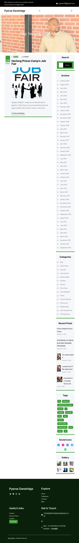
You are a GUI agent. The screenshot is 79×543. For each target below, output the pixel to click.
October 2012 (64, 244)
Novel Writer (11, 538)
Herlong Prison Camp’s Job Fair (28, 62)
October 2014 (64, 177)
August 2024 (64, 84)
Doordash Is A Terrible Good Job (68, 381)
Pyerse (26, 57)
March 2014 (64, 192)
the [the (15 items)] (71, 427)
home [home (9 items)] (60, 409)
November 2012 (65, 240)
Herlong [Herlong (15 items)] (65, 401)
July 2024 (63, 88)
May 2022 (63, 92)
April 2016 (63, 144)
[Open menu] (39, 11)
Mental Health (64, 277)
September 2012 (65, 248)
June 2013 (63, 225)
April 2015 (63, 166)
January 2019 (64, 110)
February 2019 (65, 107)
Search (67, 65)
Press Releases (65, 292)
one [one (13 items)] (65, 416)
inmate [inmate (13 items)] (61, 412)
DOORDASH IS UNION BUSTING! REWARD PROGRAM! (65, 343)
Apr (8, 63)
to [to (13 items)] (65, 431)
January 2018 (64, 125)
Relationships (64, 307)
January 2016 (64, 151)
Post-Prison (64, 288)
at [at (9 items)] (59, 401)
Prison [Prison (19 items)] (61, 420)
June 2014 (63, 185)
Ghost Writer (64, 266)
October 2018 (64, 121)
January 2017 (64, 140)
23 (7, 60)
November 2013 (65, 207)
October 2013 (64, 210)
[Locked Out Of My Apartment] (59, 369)
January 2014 (64, 199)
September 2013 (65, 214)
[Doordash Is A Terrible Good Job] (59, 380)
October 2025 (64, 81)
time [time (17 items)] (60, 431)
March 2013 (64, 236)
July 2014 (63, 181)
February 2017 (64, 136)
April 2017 (63, 129)
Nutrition (63, 281)
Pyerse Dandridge (14, 10)
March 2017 (64, 133)
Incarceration (64, 273)
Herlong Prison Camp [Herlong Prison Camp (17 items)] (65, 405)
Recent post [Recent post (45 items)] (62, 427)
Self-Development (66, 310)
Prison (15, 57)
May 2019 (63, 99)
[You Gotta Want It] (59, 357)
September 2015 (65, 155)
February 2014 (65, 196)
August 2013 (64, 218)
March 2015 (64, 170)
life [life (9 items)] (60, 416)
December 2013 (65, 203)
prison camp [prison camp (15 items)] (62, 423)
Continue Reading (17, 113)
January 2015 (64, 173)
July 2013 (63, 222)
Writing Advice (65, 314)
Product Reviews (65, 299)
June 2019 (63, 96)
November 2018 (65, 118)
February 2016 (65, 147)
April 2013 (63, 233)
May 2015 (63, 162)
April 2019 (63, 103)
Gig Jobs (63, 269)
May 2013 (63, 229)
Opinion (62, 284)
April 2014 (63, 188)
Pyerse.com (64, 303)
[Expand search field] (71, 10)
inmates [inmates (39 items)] (68, 412)
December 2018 (65, 114)
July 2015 (63, 159)
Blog (61, 262)
